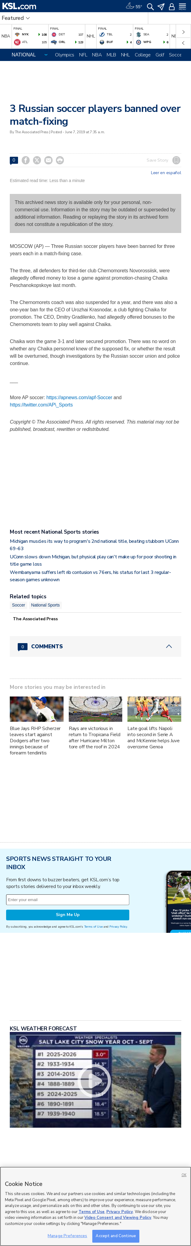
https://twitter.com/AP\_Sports (41, 404)
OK (184, 1175)
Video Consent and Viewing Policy (117, 1217)
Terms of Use (93, 927)
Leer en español (166, 173)
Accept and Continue (116, 1236)
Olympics (64, 55)
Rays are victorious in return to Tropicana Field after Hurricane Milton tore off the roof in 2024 (95, 737)
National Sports (45, 605)
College (143, 55)
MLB (111, 55)
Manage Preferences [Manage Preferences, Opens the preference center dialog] (67, 1236)
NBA (97, 55)
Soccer (176, 55)
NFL (83, 55)
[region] (95, 1206)
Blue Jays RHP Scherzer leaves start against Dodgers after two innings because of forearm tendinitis (35, 740)
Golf (160, 55)
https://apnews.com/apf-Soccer (79, 397)
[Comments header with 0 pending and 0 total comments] (95, 646)
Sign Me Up (68, 915)
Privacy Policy (118, 927)
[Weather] (134, 6)
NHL (125, 55)
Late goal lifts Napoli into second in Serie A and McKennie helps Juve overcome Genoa (153, 737)
